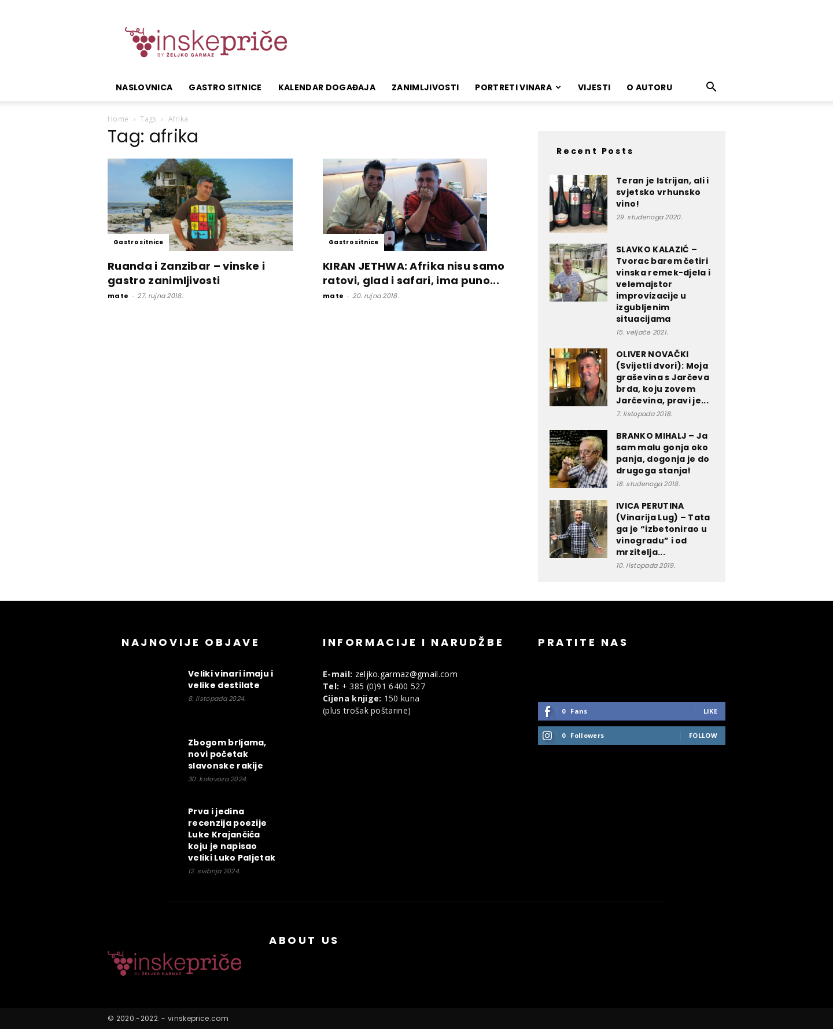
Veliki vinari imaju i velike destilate (231, 679)
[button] (711, 88)
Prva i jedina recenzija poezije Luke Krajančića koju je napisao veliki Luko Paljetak (231, 834)
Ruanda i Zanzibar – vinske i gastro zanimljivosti (186, 273)
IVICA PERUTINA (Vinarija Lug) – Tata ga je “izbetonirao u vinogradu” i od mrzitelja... (663, 529)
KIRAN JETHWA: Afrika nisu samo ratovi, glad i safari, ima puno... (414, 273)
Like (710, 711)
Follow (703, 735)
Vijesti (594, 87)
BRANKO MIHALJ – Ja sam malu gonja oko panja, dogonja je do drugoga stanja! (662, 453)
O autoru (649, 87)
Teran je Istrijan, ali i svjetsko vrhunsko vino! (662, 192)
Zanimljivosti (425, 87)
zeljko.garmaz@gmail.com (406, 673)
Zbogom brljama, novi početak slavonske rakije (227, 754)
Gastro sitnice (225, 87)
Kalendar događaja (326, 87)
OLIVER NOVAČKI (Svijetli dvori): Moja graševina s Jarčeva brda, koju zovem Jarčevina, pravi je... (662, 377)
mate (118, 295)
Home (118, 119)
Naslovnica (144, 87)
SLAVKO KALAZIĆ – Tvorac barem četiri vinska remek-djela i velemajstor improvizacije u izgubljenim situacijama (663, 284)
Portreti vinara (518, 87)
